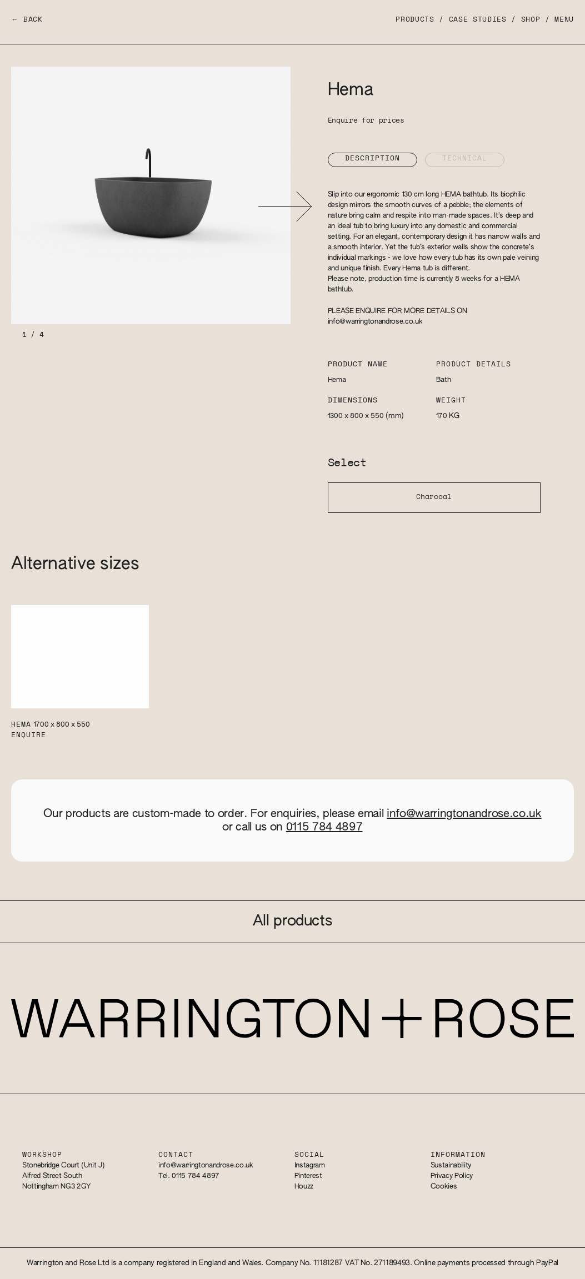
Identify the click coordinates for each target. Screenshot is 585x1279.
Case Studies (478, 19)
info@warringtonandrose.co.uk (375, 321)
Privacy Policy (452, 1176)
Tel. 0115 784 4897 (188, 1176)
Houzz (303, 1186)
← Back (27, 19)
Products (415, 19)
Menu (564, 19)
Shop (531, 19)
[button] (285, 206)
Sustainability (451, 1165)
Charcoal (434, 497)
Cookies (444, 1186)
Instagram (309, 1165)
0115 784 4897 (324, 827)
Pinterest (308, 1176)
